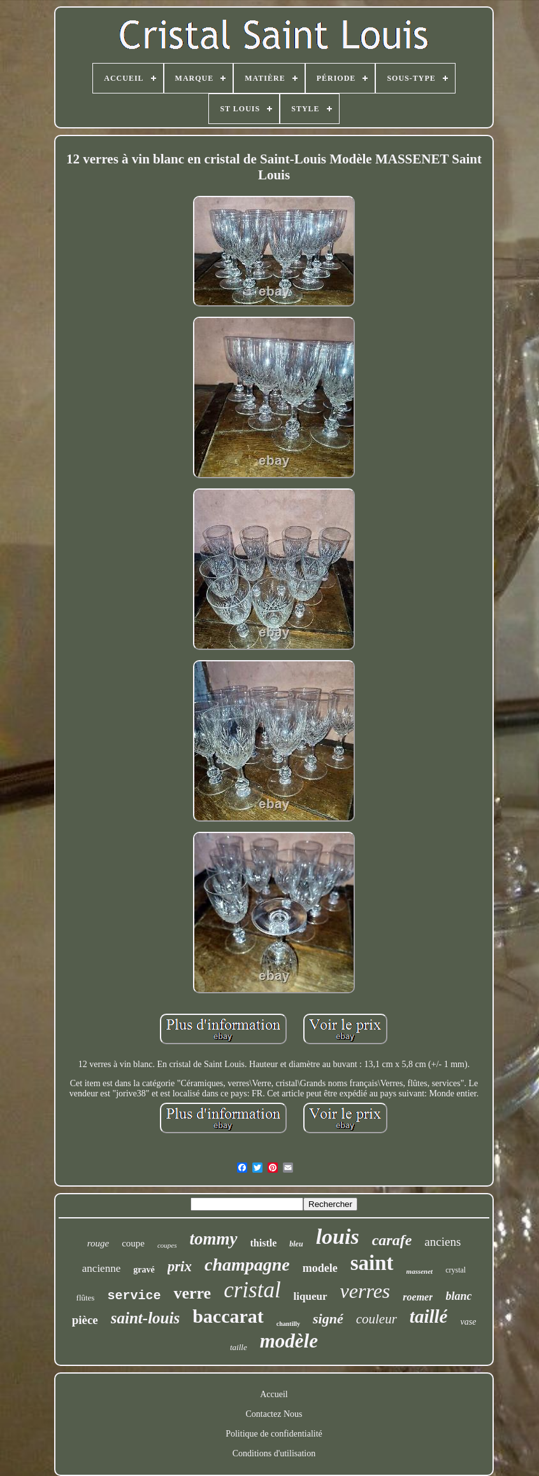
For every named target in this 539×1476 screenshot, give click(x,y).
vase (468, 1322)
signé (328, 1319)
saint (372, 1263)
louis (337, 1236)
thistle (263, 1243)
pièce (85, 1320)
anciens (442, 1241)
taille (238, 1347)
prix (180, 1266)
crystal (455, 1270)
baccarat (228, 1316)
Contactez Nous (273, 1414)
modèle (289, 1341)
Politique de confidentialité (274, 1433)
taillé (429, 1316)
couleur (376, 1319)
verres (365, 1290)
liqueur (310, 1296)
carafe (392, 1240)
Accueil (274, 1394)
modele (320, 1268)
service (134, 1295)
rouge (98, 1243)
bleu (296, 1243)
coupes (167, 1245)
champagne (247, 1264)
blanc (458, 1296)
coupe (133, 1243)
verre (192, 1293)
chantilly (288, 1323)
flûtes (85, 1297)
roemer (418, 1297)
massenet (419, 1271)
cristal (252, 1290)
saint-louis (145, 1318)
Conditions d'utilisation (274, 1453)
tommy (214, 1238)
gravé (143, 1269)
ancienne (101, 1268)
